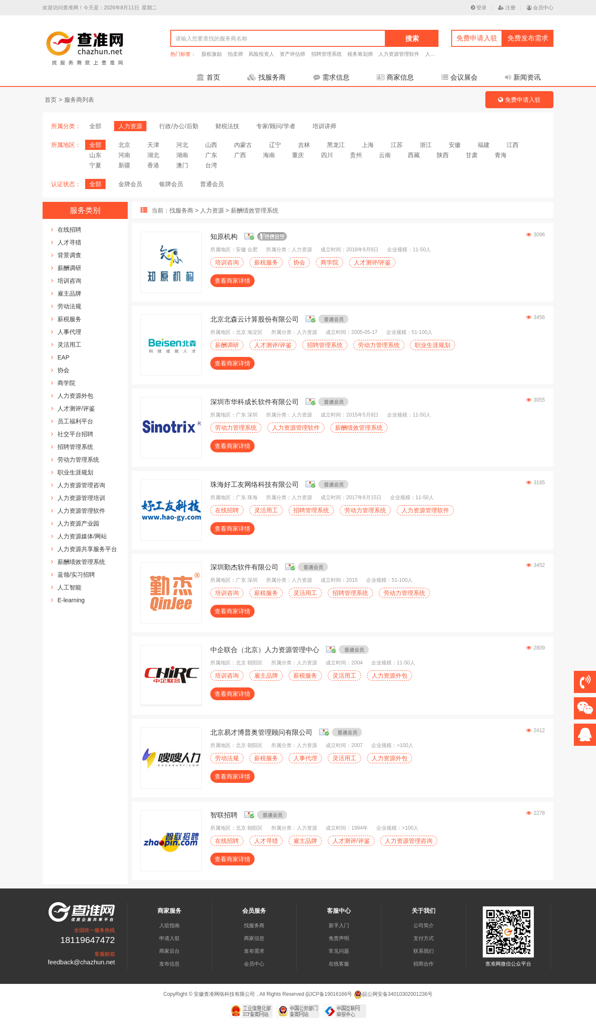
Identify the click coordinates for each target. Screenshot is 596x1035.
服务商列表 (79, 99)
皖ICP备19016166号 (329, 994)
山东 (95, 155)
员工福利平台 (75, 421)
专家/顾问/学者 (275, 126)
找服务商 (266, 77)
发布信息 (169, 964)
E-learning (71, 600)
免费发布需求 (527, 38)
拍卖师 (235, 54)
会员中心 (540, 8)
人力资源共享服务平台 (87, 549)
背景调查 (69, 255)
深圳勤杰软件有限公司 (244, 567)
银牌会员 (171, 184)
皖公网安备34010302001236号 (393, 994)
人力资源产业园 (78, 523)
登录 (479, 8)
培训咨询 (69, 280)
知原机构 (224, 236)
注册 (507, 8)
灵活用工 (69, 344)
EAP (63, 357)
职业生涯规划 (75, 472)
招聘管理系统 (326, 54)
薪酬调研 (69, 267)
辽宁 (275, 144)
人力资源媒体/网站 (82, 536)
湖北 (153, 155)
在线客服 (339, 964)
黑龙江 (336, 144)
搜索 (412, 38)
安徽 (455, 144)
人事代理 (69, 331)
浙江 (426, 144)
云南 (385, 155)
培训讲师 (324, 126)
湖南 (182, 155)
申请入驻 (169, 938)
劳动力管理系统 (78, 459)
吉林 (304, 144)
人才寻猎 (69, 242)
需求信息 (331, 77)
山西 (211, 144)
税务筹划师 (360, 54)
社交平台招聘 (75, 434)
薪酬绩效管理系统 (81, 561)
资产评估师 (292, 54)
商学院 (66, 383)
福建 (484, 144)
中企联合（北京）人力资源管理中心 (264, 649)
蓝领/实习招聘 (76, 574)
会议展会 (459, 77)
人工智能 (69, 587)
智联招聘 (224, 815)
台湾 (211, 165)
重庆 (298, 155)
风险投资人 (261, 54)
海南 (269, 155)
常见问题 (339, 951)
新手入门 (339, 926)
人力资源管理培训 (81, 497)
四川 (327, 155)
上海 (368, 144)
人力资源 (130, 126)
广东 (211, 155)
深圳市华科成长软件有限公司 (254, 401)
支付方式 (423, 938)
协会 (63, 370)
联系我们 (423, 951)
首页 (208, 77)
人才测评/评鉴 (76, 408)
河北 (182, 144)
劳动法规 (69, 306)
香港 (153, 165)
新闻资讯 (523, 77)
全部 (95, 126)
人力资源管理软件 (398, 54)
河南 (124, 155)
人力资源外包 (75, 395)
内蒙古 (243, 144)
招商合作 (423, 964)
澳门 (182, 165)
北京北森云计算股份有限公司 (254, 319)
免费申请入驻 (476, 38)
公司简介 (423, 926)
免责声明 (339, 938)
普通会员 (212, 184)
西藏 (414, 155)
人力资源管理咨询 (81, 485)
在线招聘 (69, 229)
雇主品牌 (69, 293)
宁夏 (95, 165)
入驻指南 (169, 926)
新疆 (124, 165)
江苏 (397, 144)
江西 (513, 144)
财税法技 (227, 126)
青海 (501, 155)
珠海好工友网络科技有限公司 (254, 484)
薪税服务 (69, 319)
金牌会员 (130, 184)
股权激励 (211, 54)
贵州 (356, 155)
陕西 (443, 155)
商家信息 (395, 77)
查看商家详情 (232, 280)
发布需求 (254, 951)
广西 (240, 155)
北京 (124, 144)
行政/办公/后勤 (178, 126)
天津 (153, 144)
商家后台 (169, 951)
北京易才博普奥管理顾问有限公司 (261, 732)
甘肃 (472, 155)
